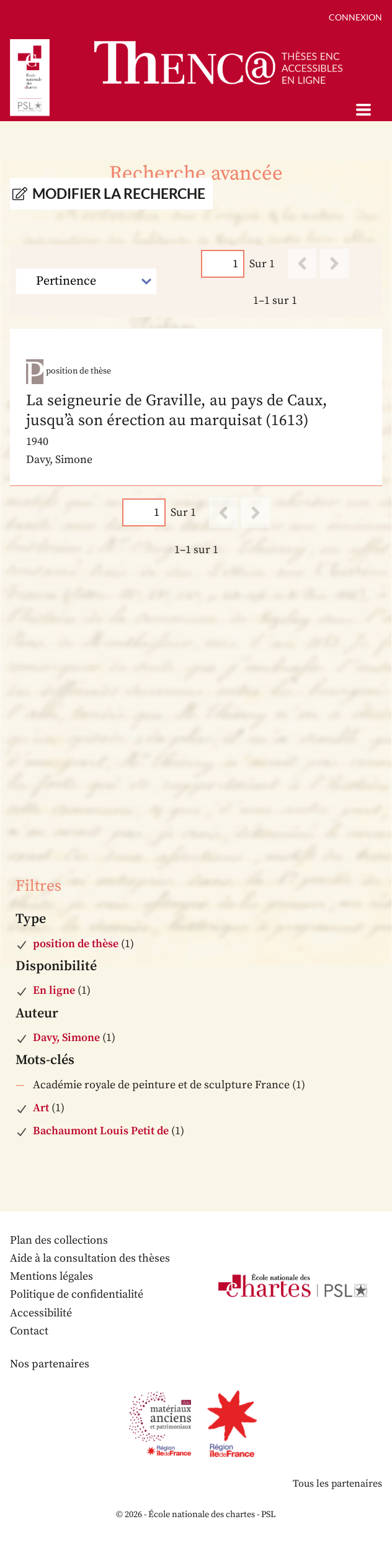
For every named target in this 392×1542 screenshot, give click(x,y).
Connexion (355, 17)
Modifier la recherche (118, 193)
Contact (29, 1331)
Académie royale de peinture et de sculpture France (161, 1085)
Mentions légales (51, 1276)
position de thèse (75, 944)
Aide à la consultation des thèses (90, 1258)
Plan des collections (59, 1240)
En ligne (54, 990)
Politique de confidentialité (76, 1294)
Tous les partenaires (337, 1483)
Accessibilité (41, 1313)
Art (41, 1108)
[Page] (222, 264)
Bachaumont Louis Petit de (101, 1131)
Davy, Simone (66, 1037)
